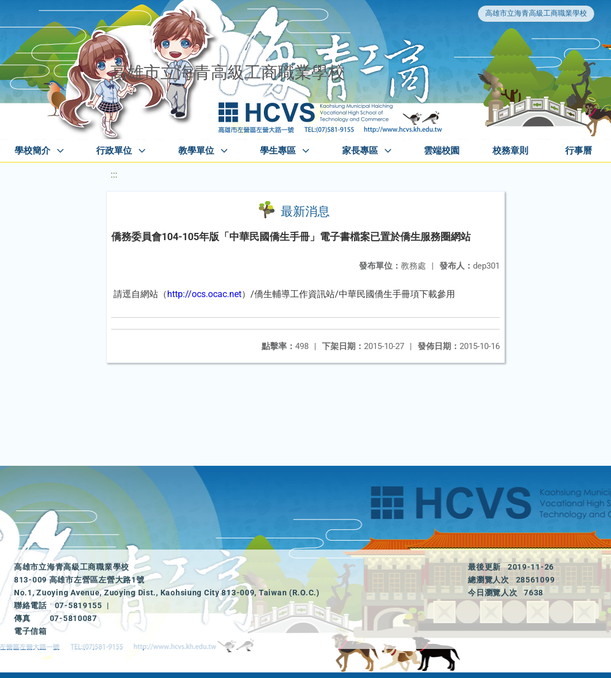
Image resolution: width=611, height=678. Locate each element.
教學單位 (196, 150)
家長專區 (360, 150)
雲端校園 (442, 150)
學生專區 (278, 150)
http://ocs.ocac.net (204, 294)
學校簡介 (32, 150)
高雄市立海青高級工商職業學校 (536, 13)
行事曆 (578, 150)
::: (114, 174)
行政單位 (114, 150)
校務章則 (510, 150)
